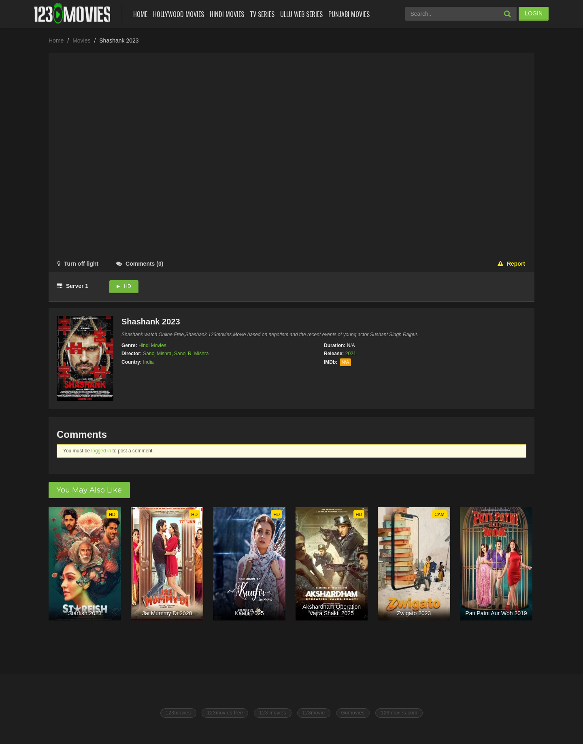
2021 (350, 353)
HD (127, 286)
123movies (178, 713)
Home (140, 14)
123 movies (272, 713)
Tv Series (262, 14)
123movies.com (399, 713)
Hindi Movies (227, 14)
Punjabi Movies (349, 14)
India (148, 362)
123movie (313, 713)
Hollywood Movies (178, 14)
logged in (101, 451)
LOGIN (534, 13)
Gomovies (353, 713)
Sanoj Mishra (157, 353)
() (139, 263)
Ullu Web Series (301, 14)
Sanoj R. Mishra (191, 353)
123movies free (225, 713)
